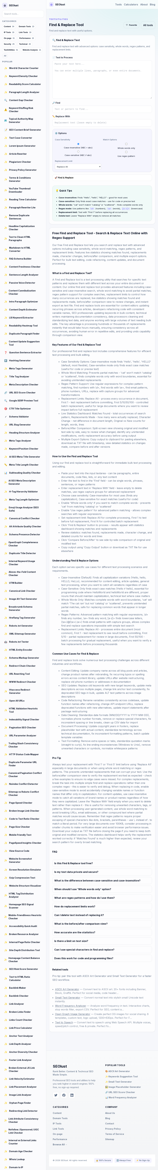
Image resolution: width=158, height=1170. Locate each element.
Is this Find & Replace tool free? (73, 863)
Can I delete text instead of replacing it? (79, 914)
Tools (118, 4)
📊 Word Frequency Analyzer (121, 1097)
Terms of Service (114, 1134)
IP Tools (57, 1123)
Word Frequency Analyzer (70, 1005)
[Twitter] (56, 1095)
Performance (60, 1139)
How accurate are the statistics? (74, 932)
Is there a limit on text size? (71, 940)
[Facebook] (64, 1095)
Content (57, 1113)
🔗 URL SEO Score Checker (120, 1092)
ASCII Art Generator (94, 975)
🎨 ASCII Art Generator (117, 1071)
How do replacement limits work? (74, 906)
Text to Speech (64, 1022)
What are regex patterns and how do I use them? (84, 897)
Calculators (131, 4)
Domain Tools (60, 1118)
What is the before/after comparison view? (81, 923)
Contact (109, 1123)
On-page (57, 1134)
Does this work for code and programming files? (83, 958)
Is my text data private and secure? (76, 871)
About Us (110, 1113)
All (5, 56)
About (144, 4)
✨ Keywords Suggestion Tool (121, 1076)
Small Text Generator (124, 975)
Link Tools (58, 1128)
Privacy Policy (113, 1128)
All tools (148, 25)
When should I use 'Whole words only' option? (82, 889)
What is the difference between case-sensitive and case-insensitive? (97, 880)
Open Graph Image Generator (72, 1013)
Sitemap (109, 1139)
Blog (152, 4)
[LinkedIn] (72, 1095)
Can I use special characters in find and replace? (84, 949)
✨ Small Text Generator (118, 1081)
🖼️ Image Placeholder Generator (123, 1086)
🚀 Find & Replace (64, 177)
